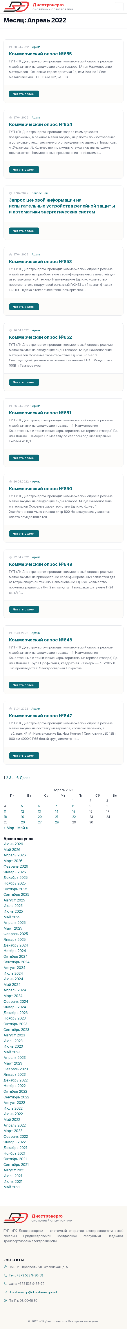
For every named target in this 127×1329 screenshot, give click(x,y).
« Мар (9, 828)
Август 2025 (14, 900)
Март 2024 (13, 996)
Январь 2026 (15, 872)
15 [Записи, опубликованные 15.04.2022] (73, 811)
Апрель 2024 (15, 990)
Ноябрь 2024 (15, 951)
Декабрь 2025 (16, 877)
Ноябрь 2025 (15, 883)
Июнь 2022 (13, 1114)
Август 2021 (14, 1170)
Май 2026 (12, 849)
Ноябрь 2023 (15, 1018)
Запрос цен (40, 193)
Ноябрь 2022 (15, 1085)
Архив (36, 47)
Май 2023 (12, 1052)
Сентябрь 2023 (16, 1029)
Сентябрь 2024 (17, 962)
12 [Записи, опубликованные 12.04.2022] (22, 811)
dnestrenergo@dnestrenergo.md (33, 1292)
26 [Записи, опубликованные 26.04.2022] (23, 822)
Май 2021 (12, 1187)
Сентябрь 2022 (16, 1097)
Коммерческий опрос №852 (40, 337)
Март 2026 (13, 861)
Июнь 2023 (13, 1046)
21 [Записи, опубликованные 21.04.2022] (56, 817)
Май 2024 (12, 984)
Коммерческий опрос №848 (40, 640)
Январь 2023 (15, 1074)
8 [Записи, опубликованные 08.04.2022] (73, 806)
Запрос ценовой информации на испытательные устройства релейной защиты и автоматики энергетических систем (62, 206)
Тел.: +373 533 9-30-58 (26, 1275)
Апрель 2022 (15, 1125)
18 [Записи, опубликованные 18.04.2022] (5, 817)
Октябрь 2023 (15, 1024)
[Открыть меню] (119, 6)
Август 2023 (14, 1035)
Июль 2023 (13, 1041)
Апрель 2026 (15, 855)
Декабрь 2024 (16, 945)
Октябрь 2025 (15, 889)
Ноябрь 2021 (14, 1153)
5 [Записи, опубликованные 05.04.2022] (22, 806)
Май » (22, 828)
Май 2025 (12, 917)
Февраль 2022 (16, 1136)
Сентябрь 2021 (16, 1164)
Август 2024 (14, 967)
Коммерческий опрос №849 (40, 564)
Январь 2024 (15, 1007)
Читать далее (23, 94)
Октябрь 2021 (15, 1159)
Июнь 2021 (13, 1181)
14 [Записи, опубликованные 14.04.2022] (56, 811)
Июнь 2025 (13, 911)
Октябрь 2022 (15, 1091)
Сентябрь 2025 (16, 894)
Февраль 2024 (16, 1001)
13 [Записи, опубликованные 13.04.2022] (39, 811)
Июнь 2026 (13, 844)
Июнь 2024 (13, 979)
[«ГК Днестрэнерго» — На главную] (38, 7)
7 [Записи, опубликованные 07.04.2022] (56, 806)
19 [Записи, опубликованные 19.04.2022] (22, 817)
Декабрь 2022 (16, 1080)
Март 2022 (13, 1131)
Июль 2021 (13, 1176)
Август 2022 (14, 1102)
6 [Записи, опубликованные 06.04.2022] (39, 806)
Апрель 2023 (15, 1057)
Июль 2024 (13, 973)
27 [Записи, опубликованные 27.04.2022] (40, 822)
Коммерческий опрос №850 (40, 488)
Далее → (27, 778)
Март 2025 (13, 928)
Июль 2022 (13, 1108)
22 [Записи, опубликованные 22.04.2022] (74, 817)
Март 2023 (13, 1063)
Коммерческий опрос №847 (40, 715)
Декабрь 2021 (15, 1147)
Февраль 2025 (16, 934)
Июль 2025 (13, 905)
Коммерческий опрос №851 (40, 412)
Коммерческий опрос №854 (40, 124)
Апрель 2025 (15, 922)
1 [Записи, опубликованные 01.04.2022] (72, 801)
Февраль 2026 (16, 866)
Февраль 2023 (16, 1069)
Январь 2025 (15, 939)
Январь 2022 (15, 1142)
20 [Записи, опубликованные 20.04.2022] (40, 817)
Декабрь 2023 (16, 1012)
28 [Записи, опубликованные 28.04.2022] (57, 822)
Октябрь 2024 (16, 956)
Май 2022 (12, 1119)
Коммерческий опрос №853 (40, 261)
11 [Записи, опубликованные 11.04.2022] (5, 811)
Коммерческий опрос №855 (40, 53)
